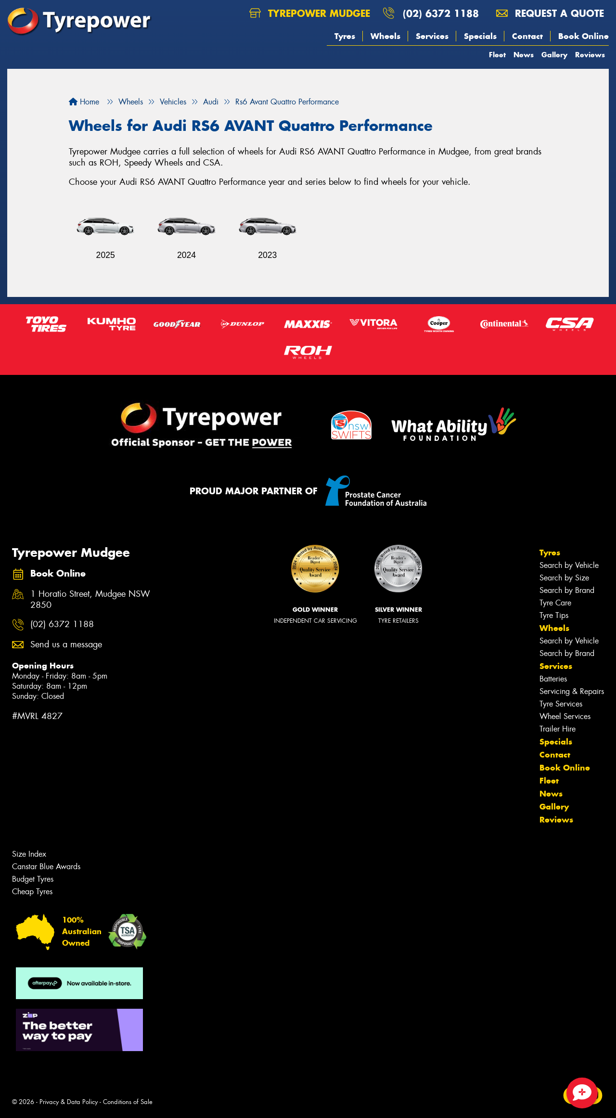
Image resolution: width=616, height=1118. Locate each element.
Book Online (583, 36)
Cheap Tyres (32, 892)
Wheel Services (564, 716)
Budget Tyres (32, 879)
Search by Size (564, 578)
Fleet (497, 54)
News (523, 54)
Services (432, 36)
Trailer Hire (557, 729)
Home (84, 102)
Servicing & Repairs (571, 691)
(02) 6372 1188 (441, 13)
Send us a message (66, 644)
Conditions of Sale (128, 1102)
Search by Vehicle (569, 565)
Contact (527, 36)
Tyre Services (560, 704)
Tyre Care (555, 603)
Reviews (590, 54)
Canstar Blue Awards (46, 866)
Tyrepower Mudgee (309, 13)
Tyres (344, 36)
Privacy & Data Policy (68, 1102)
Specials (480, 36)
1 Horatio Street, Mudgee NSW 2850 (90, 600)
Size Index (29, 854)
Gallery (554, 54)
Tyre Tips (553, 615)
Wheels (385, 36)
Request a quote (550, 13)
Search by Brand (566, 590)
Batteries (553, 679)
